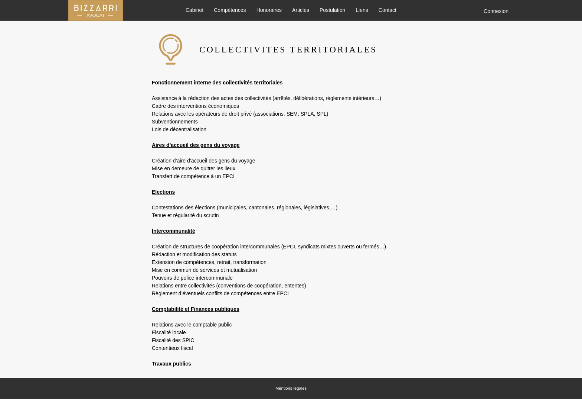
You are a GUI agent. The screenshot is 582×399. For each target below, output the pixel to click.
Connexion (496, 11)
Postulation (332, 10)
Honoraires (269, 10)
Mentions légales (291, 388)
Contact (387, 10)
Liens (362, 10)
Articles (300, 10)
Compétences (230, 10)
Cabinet (194, 10)
